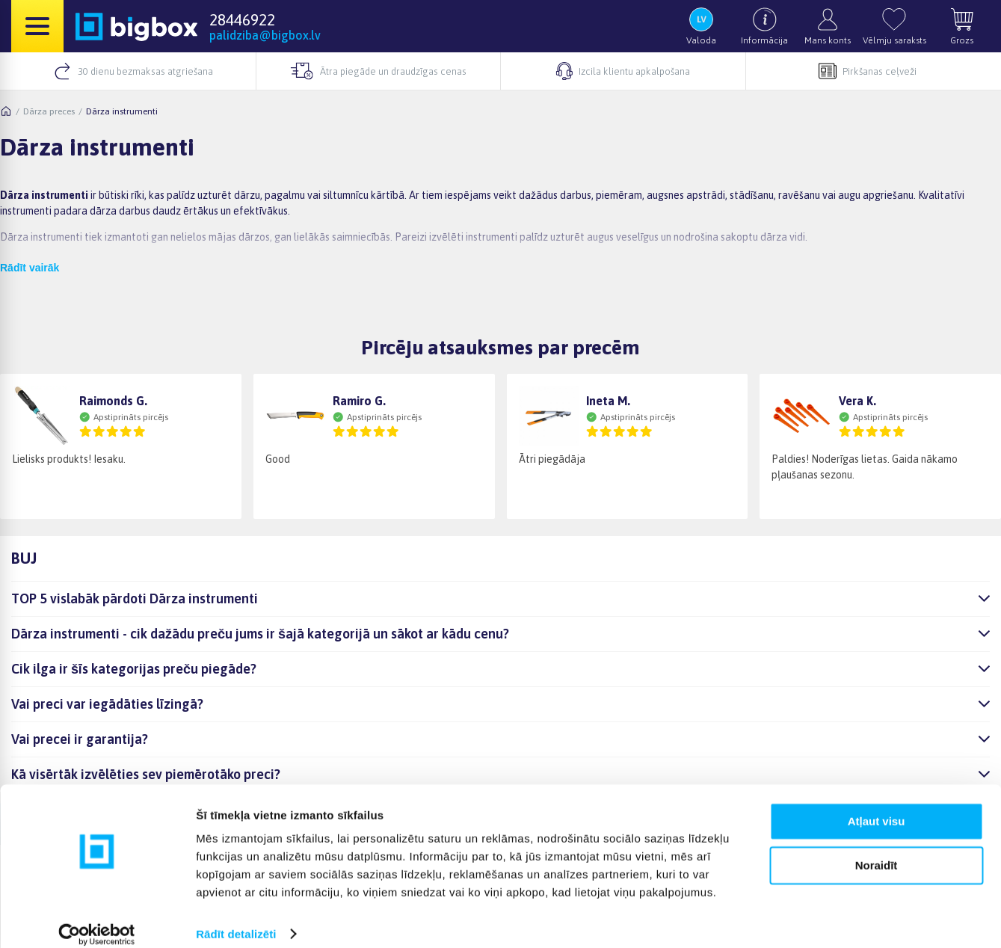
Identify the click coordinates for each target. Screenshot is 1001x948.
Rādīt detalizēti (236, 918)
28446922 (242, 19)
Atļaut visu (876, 806)
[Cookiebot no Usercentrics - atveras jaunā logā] (96, 919)
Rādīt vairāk (29, 268)
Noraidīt (876, 849)
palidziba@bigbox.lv (265, 35)
